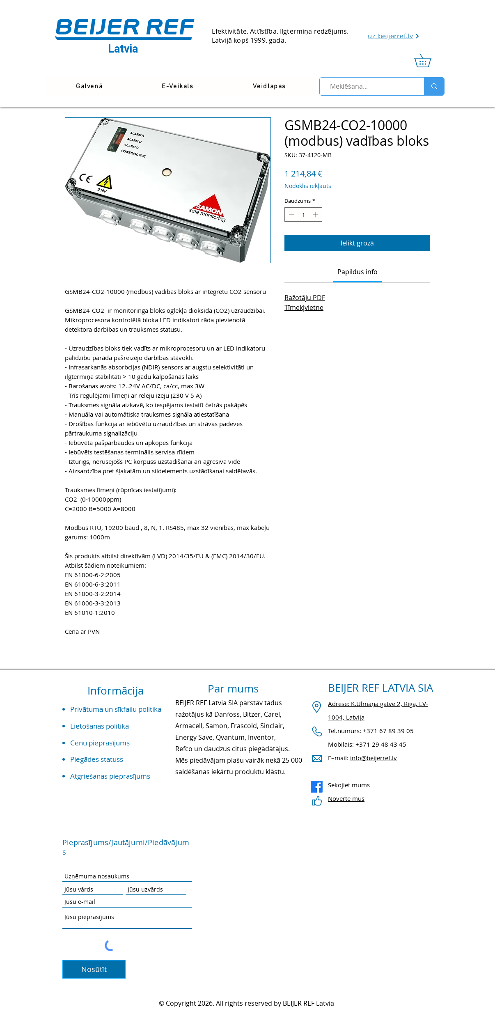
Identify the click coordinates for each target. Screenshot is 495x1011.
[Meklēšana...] (368, 86)
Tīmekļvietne (303, 307)
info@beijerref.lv (373, 758)
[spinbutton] (304, 215)
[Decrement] (291, 215)
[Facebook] (317, 787)
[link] (429, 60)
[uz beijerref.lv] (393, 35)
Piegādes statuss (96, 759)
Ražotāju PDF (304, 297)
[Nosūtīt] (94, 969)
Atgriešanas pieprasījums (110, 776)
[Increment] (316, 215)
